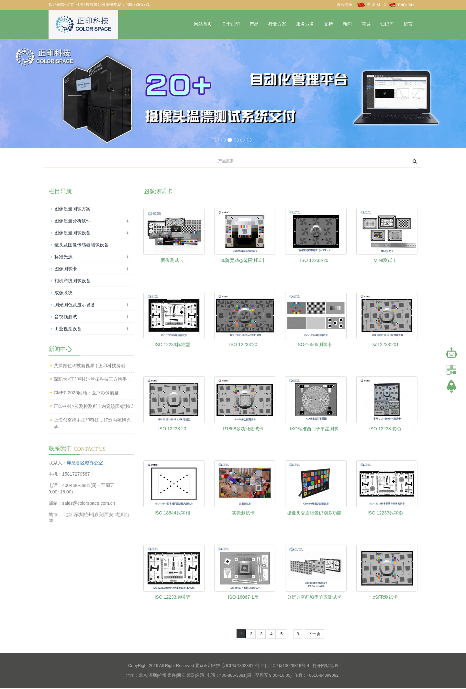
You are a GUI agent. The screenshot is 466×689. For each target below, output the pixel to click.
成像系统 (63, 293)
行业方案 (277, 24)
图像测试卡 (172, 260)
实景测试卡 (243, 513)
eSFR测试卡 (385, 597)
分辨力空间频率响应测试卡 (314, 597)
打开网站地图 (325, 665)
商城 (366, 24)
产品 (254, 24)
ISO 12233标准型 (172, 344)
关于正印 (231, 24)
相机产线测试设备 (72, 281)
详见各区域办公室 (85, 463)
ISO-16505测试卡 (314, 344)
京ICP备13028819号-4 (288, 665)
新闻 (347, 24)
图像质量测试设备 (72, 233)
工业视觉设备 (68, 329)
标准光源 (63, 257)
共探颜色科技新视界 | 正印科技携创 (89, 366)
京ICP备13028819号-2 (243, 665)
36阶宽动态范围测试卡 (243, 260)
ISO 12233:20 (243, 344)
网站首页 (203, 24)
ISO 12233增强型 (172, 597)
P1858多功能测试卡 (243, 429)
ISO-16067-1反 (243, 597)
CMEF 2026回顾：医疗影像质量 (86, 393)
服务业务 (305, 24)
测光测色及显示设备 (74, 305)
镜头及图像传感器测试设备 (81, 245)
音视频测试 (65, 317)
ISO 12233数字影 (385, 513)
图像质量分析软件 (72, 221)
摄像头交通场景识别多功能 (314, 513)
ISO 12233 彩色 (385, 429)
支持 (328, 24)
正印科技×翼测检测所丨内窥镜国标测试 (93, 407)
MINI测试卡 (385, 260)
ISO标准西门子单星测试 (314, 429)
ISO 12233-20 (314, 260)
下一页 (314, 634)
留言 (408, 24)
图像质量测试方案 (72, 209)
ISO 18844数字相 (172, 513)
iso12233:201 (385, 344)
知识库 (387, 24)
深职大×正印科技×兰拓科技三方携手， (92, 379)
